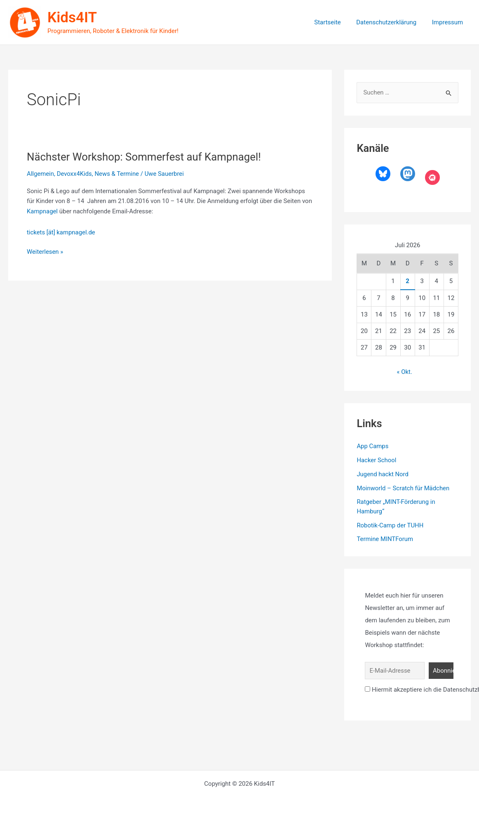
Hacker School (377, 460)
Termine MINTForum (385, 539)
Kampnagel (42, 211)
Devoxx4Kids (74, 173)
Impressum (449, 22)
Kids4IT (72, 17)
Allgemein (40, 173)
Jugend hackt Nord (383, 473)
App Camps (373, 446)
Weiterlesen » (45, 252)
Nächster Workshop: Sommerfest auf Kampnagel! (145, 157)
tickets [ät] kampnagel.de (61, 232)
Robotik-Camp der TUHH (390, 525)
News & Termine (117, 173)
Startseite (335, 22)
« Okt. (404, 372)
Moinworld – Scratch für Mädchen (403, 488)
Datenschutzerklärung (391, 22)
